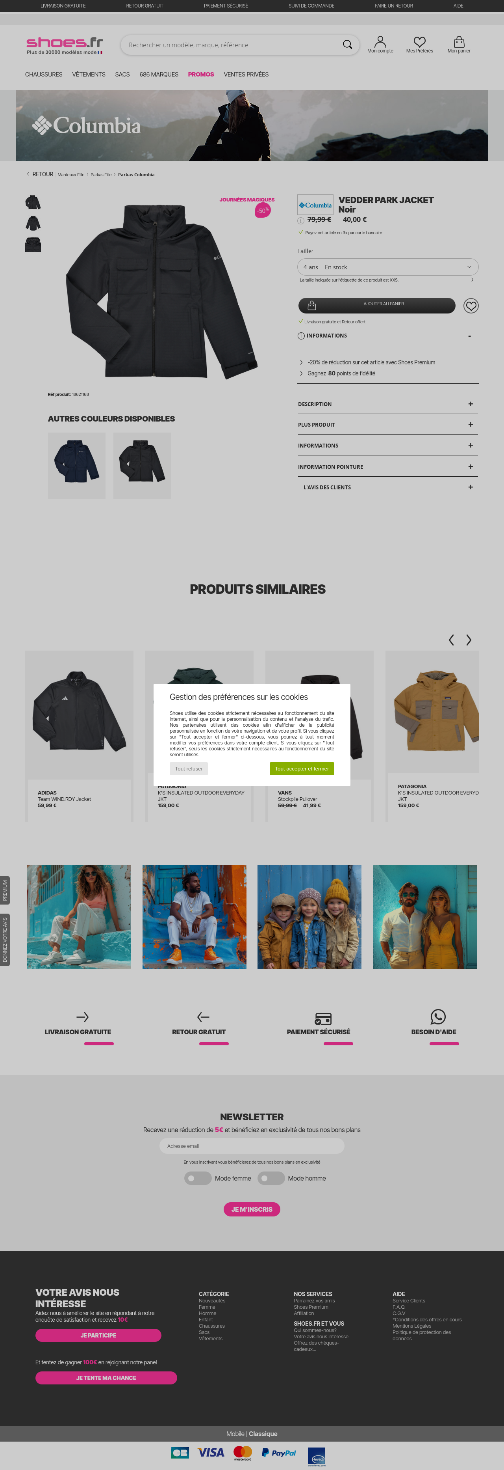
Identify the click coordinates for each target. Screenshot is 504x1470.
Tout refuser (189, 769)
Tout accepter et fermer (302, 769)
